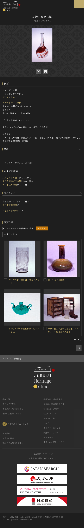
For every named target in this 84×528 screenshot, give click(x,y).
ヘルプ (46, 423)
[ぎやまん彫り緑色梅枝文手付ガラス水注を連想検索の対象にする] (5, 328)
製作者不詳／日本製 (11, 102)
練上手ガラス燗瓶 (56, 280)
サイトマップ (49, 437)
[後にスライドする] (78, 340)
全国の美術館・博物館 (11, 413)
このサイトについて (52, 427)
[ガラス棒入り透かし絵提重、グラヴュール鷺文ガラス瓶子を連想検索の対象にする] (45, 328)
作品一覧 (6, 399)
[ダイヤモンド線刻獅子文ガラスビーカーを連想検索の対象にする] (5, 279)
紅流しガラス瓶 (10, 177)
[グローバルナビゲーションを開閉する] (79, 4)
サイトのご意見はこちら (54, 442)
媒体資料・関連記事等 (53, 399)
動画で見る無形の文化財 (12, 443)
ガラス (5, 97)
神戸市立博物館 (9, 184)
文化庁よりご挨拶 (51, 408)
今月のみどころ (50, 413)
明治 (13, 97)
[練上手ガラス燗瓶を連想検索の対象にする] (45, 280)
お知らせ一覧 (49, 418)
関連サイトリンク (51, 432)
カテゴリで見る (9, 404)
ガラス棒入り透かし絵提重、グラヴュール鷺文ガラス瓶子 (63, 330)
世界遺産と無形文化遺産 (12, 408)
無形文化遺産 (8, 438)
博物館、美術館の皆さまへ (55, 404)
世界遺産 (6, 433)
